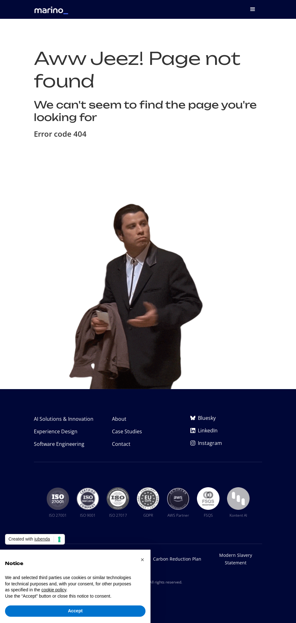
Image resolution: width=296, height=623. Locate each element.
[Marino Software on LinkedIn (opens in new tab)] (226, 430)
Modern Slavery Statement (235, 559)
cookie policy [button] (53, 589)
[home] (51, 7)
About (119, 418)
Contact (121, 444)
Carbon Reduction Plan (177, 559)
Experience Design (55, 431)
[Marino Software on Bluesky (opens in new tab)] (226, 418)
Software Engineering (59, 444)
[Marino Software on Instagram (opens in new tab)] (226, 443)
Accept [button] (75, 610)
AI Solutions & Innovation (63, 418)
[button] (252, 9)
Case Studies (127, 431)
